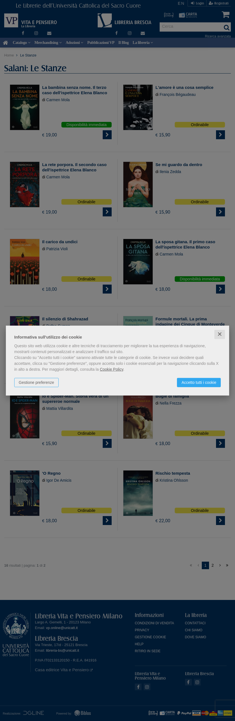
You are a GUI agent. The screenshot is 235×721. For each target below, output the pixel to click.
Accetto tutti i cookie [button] (198, 382)
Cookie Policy (111, 369)
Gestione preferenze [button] (36, 382)
